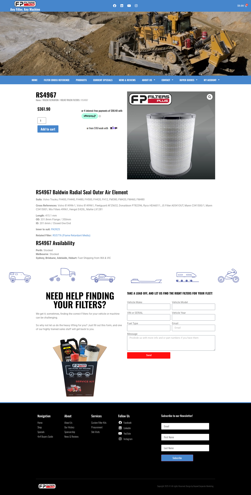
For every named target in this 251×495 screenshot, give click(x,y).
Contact (167, 80)
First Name (166, 432)
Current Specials (103, 80)
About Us (148, 80)
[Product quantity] (41, 120)
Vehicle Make (134, 302)
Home (34, 80)
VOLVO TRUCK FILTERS (70, 100)
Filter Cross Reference (56, 80)
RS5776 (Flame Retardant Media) (71, 235)
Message (132, 334)
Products (81, 80)
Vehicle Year (179, 313)
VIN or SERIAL (135, 313)
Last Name (166, 443)
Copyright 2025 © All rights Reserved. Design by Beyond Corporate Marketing (185, 486)
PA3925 (55, 229)
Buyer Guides (188, 80)
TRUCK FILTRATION (50, 100)
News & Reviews (127, 80)
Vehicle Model (180, 302)
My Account (211, 80)
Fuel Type (132, 323)
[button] (210, 97)
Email (175, 323)
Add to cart (48, 129)
